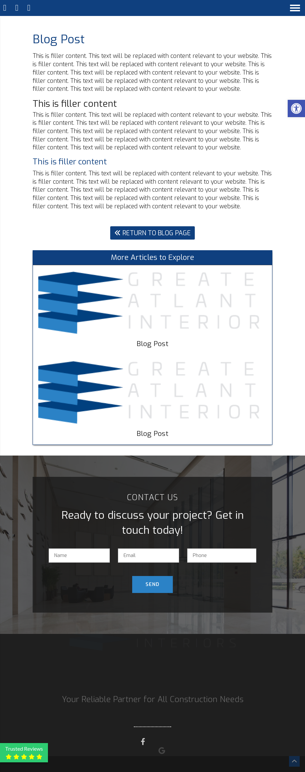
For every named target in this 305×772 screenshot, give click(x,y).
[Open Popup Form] (30, 8)
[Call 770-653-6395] (18, 8)
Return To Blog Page (153, 233)
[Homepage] (6, 8)
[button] (296, 108)
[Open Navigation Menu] (295, 8)
